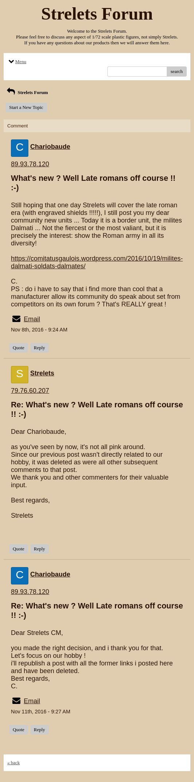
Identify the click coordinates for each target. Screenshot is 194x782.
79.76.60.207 (30, 390)
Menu (16, 61)
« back (13, 762)
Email (32, 319)
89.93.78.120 (30, 164)
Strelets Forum (26, 92)
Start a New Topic (26, 107)
